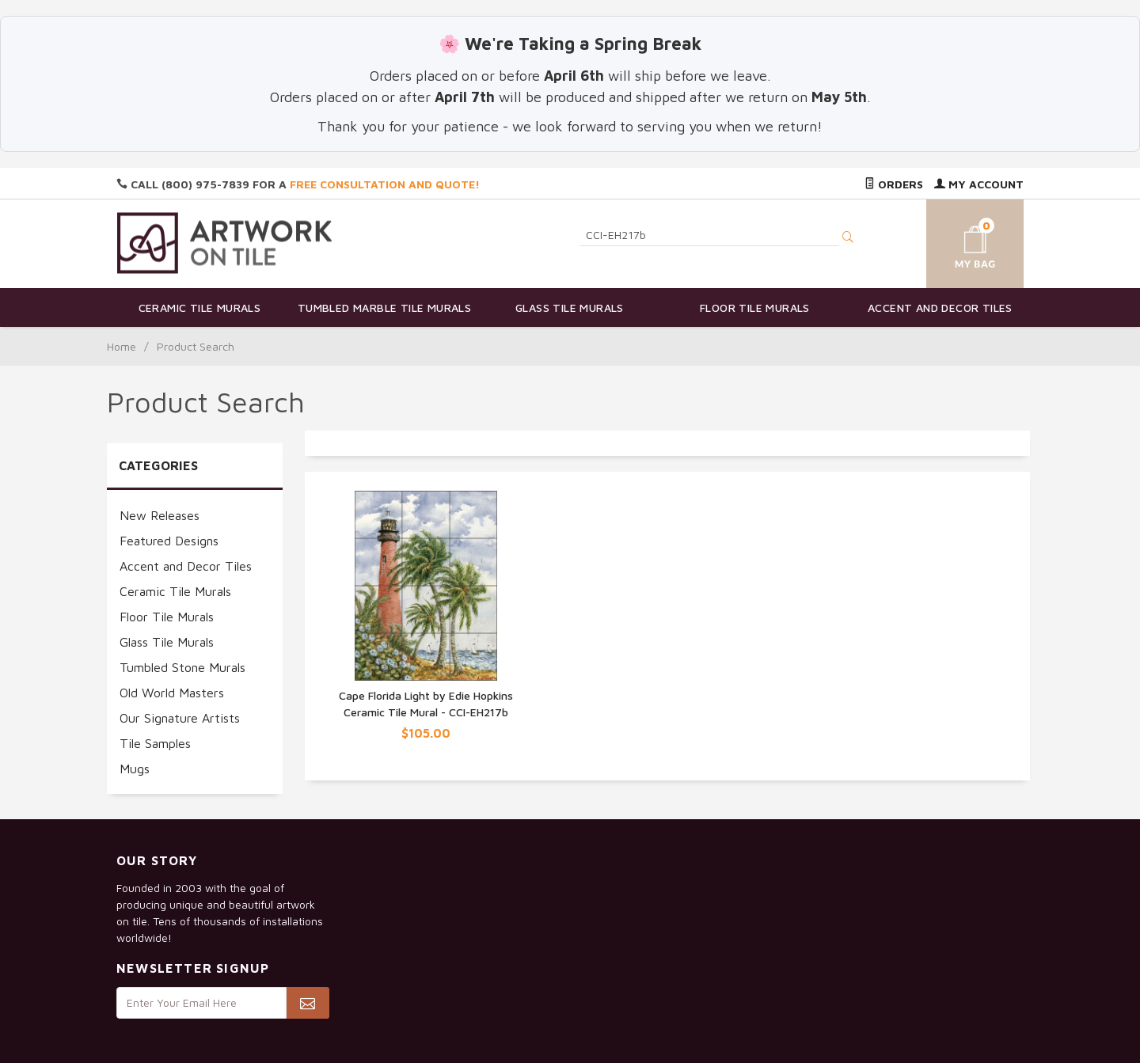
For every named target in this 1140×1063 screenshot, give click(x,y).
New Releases (160, 515)
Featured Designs (169, 540)
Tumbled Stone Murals (182, 667)
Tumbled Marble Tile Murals (384, 307)
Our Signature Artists (180, 718)
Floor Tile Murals (755, 307)
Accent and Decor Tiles (940, 307)
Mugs (135, 768)
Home (121, 346)
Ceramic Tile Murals (200, 307)
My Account (979, 184)
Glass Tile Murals (569, 307)
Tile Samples (155, 743)
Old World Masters (172, 692)
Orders (893, 184)
